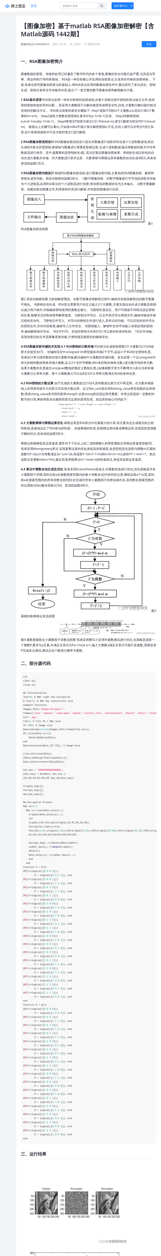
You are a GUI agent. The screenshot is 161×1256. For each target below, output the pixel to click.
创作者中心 (120, 6)
